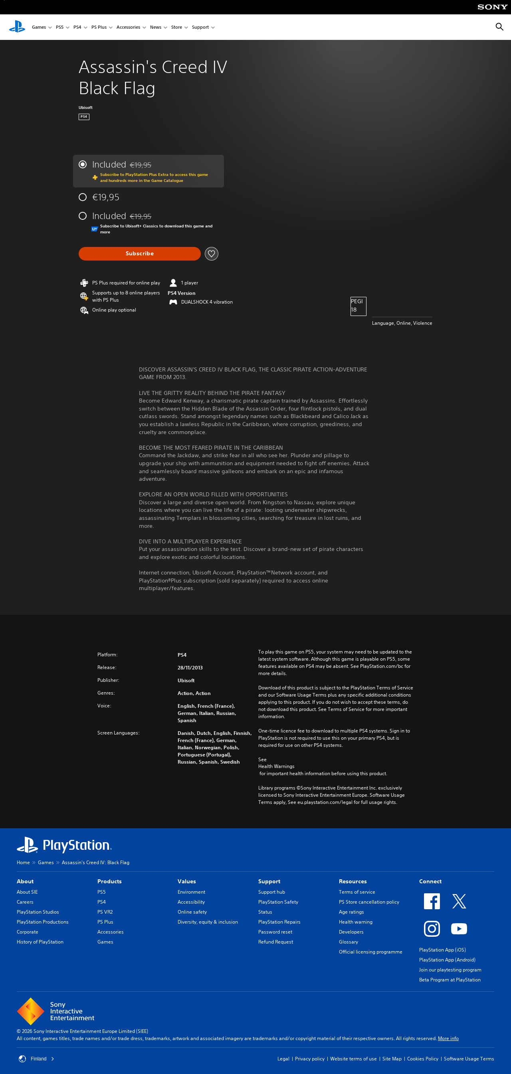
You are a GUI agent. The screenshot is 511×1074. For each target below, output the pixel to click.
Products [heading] (109, 881)
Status (265, 911)
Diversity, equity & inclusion (208, 921)
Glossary (348, 941)
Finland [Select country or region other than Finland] (36, 1058)
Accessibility (191, 901)
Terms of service (357, 891)
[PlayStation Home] (17, 27)
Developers (351, 931)
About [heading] (25, 881)
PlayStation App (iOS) (442, 949)
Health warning (355, 921)
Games (39, 27)
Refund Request (275, 941)
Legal (283, 1058)
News (155, 27)
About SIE (27, 891)
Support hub (271, 891)
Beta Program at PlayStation (450, 979)
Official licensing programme (370, 951)
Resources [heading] (353, 881)
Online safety (192, 911)
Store (176, 27)
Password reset (275, 931)
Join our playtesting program (450, 969)
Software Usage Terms (469, 1058)
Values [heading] (187, 881)
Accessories (128, 27)
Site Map (392, 1058)
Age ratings (351, 911)
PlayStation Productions (43, 921)
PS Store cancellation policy (369, 901)
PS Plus (99, 27)
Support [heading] (269, 881)
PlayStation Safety (278, 901)
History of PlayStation (40, 941)
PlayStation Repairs (279, 921)
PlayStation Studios (38, 911)
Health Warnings (276, 766)
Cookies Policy (422, 1058)
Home (23, 862)
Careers (25, 901)
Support (200, 27)
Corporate (27, 931)
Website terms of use (353, 1058)
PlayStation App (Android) (447, 959)
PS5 (59, 27)
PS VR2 (105, 911)
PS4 (77, 27)
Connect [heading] (430, 881)
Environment (191, 891)
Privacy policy (310, 1058)
